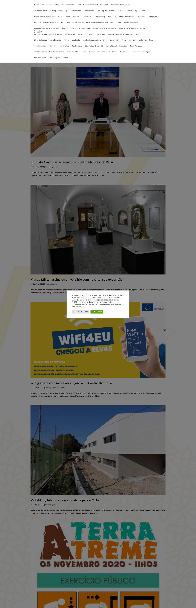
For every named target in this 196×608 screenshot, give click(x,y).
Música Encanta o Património (94, 40)
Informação (70, 35)
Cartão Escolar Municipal (129, 11)
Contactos (87, 17)
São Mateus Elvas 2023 (94, 46)
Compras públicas (72, 17)
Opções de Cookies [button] (81, 311)
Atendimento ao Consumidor (82, 11)
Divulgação (152, 17)
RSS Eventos (64, 46)
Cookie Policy (100, 17)
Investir (91, 35)
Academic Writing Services (121, 5)
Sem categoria (40, 58)
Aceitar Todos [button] (97, 311)
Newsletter (114, 40)
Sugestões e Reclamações (116, 46)
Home (36, 5)
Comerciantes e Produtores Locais (48, 17)
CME (144, 11)
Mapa (66, 40)
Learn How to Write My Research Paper (124, 35)
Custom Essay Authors (124, 17)
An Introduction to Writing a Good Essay (50, 11)
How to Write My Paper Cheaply (132, 29)
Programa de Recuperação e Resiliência (137, 40)
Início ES (81, 35)
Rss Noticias (77, 46)
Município (76, 40)
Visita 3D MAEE (73, 52)
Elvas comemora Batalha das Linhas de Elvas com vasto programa (87, 23)
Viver (84, 52)
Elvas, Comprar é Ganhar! (128, 23)
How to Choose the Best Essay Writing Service (97, 29)
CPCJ (110, 17)
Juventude (101, 35)
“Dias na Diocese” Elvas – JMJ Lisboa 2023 (58, 5)
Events (65, 29)
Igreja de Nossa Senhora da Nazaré (48, 35)
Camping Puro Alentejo (106, 11)
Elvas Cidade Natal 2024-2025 (46, 23)
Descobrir (141, 17)
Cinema (92, 52)
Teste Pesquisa (136, 46)
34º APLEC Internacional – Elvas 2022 (93, 5)
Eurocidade (124, 52)
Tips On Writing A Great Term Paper (49, 52)
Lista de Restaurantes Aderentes (47, 40)
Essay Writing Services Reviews (46, 29)
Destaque (113, 52)
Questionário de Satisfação (45, 46)
